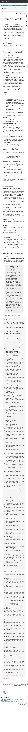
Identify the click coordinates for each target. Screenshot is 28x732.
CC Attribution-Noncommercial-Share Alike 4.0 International (11, 701)
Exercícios (19, 45)
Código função (7, 678)
